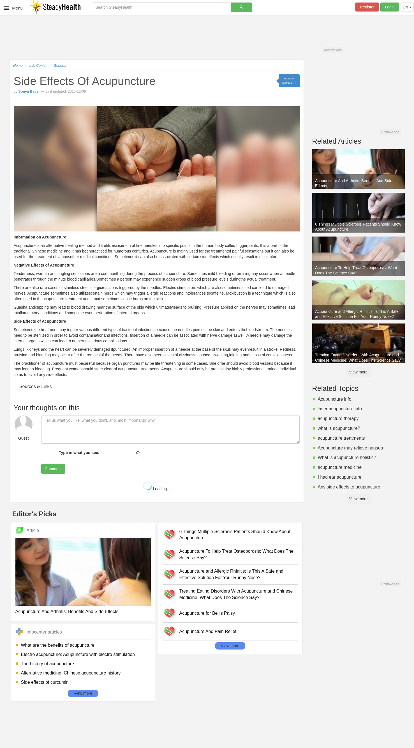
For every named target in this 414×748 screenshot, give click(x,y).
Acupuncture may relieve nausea (350, 448)
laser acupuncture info (340, 408)
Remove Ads (332, 50)
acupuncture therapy (338, 418)
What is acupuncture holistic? (347, 457)
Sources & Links (35, 386)
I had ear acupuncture (340, 477)
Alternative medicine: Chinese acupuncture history (71, 673)
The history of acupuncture (47, 663)
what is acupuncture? (339, 428)
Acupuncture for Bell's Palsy (207, 613)
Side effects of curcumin (45, 682)
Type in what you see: (79, 452)
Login (389, 7)
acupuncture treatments (341, 438)
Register (367, 7)
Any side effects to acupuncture (349, 487)
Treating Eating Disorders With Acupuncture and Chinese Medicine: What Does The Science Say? (236, 594)
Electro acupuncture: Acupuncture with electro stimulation (78, 654)
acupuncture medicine (340, 467)
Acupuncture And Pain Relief (208, 631)
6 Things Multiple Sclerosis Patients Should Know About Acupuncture (234, 534)
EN (407, 7)
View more (83, 693)
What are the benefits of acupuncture (57, 645)
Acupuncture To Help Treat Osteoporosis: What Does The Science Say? (236, 554)
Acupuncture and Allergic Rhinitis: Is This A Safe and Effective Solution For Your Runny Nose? (231, 574)
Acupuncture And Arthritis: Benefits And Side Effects (67, 611)
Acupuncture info (334, 399)
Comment (53, 469)
